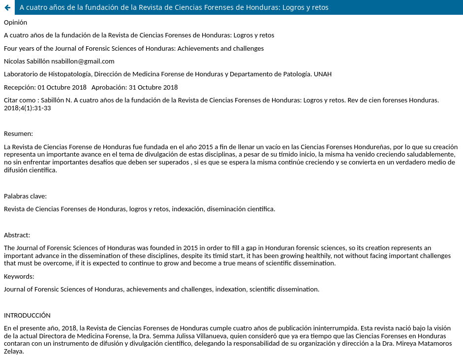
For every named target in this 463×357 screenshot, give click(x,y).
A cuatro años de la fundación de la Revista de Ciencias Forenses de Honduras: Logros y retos (174, 7)
